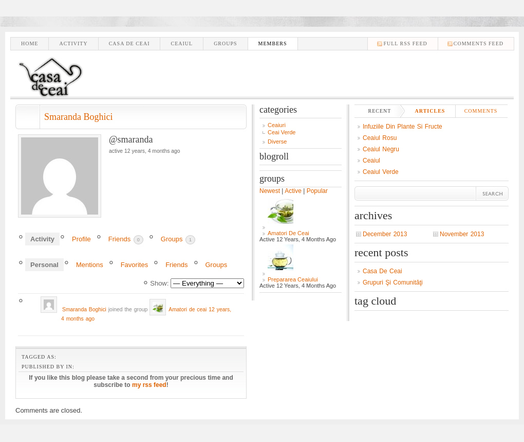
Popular (317, 191)
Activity (73, 43)
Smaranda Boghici (78, 117)
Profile (81, 239)
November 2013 (462, 234)
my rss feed (149, 384)
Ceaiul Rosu (380, 138)
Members (272, 43)
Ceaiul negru (381, 149)
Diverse (277, 141)
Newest (269, 191)
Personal (44, 265)
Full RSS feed (405, 43)
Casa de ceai (129, 43)
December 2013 (385, 234)
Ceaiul (182, 43)
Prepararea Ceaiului (293, 279)
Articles (430, 111)
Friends (125, 239)
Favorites (134, 265)
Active (293, 191)
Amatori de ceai (188, 309)
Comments (481, 111)
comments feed (478, 43)
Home (29, 43)
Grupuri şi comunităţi (393, 282)
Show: (159, 283)
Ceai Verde (281, 132)
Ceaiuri (277, 125)
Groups (225, 43)
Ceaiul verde (381, 171)
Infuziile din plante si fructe (402, 126)
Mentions (89, 265)
